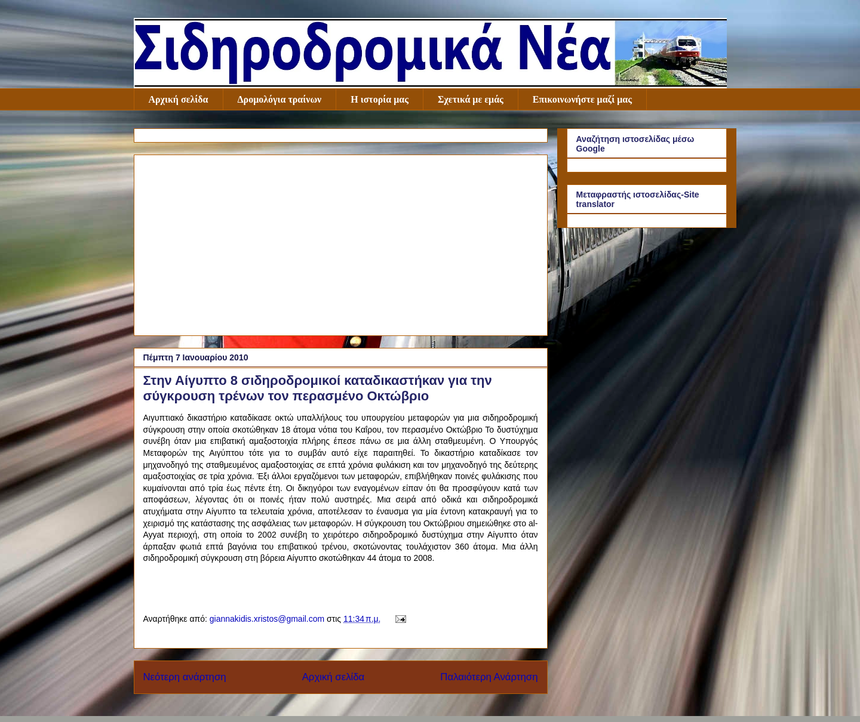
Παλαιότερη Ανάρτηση (489, 677)
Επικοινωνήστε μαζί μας (582, 99)
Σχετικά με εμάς (470, 99)
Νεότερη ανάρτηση (184, 677)
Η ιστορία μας (379, 99)
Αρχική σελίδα (178, 99)
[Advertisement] (340, 242)
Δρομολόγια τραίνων (280, 99)
